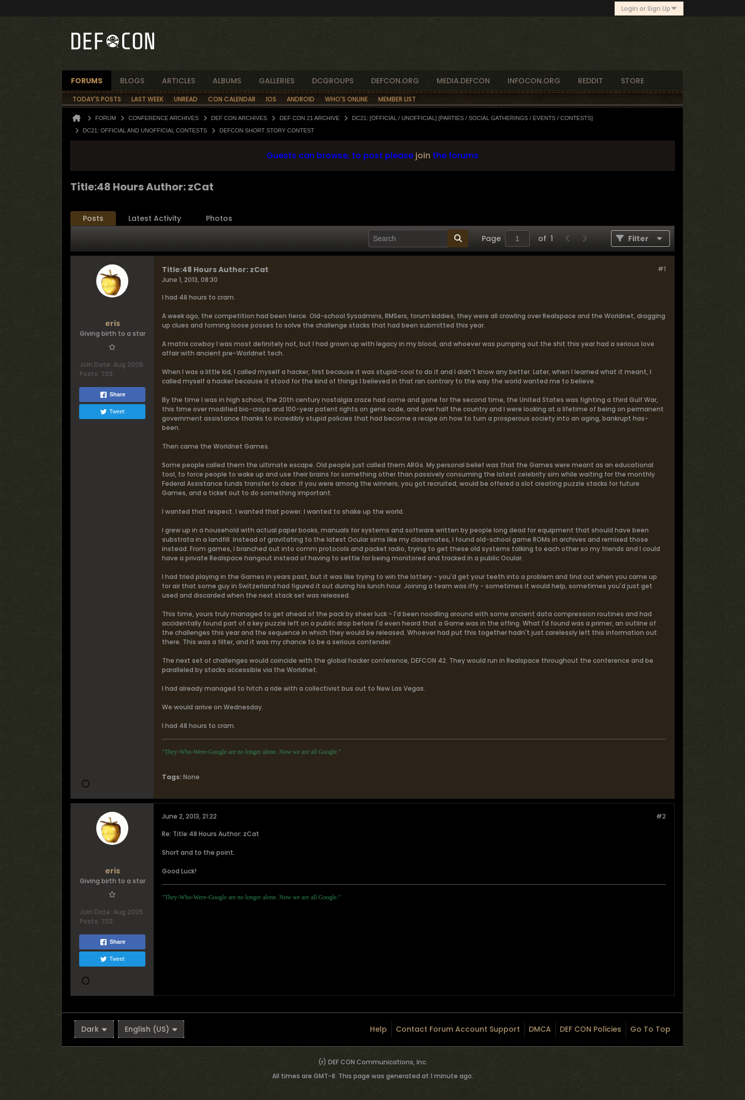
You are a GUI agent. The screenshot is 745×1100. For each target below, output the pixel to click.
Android (301, 99)
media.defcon (463, 81)
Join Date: (96, 364)
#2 (661, 816)
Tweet (112, 411)
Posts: (89, 373)
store (632, 81)
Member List (397, 99)
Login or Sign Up (649, 8)
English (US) (151, 1029)
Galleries (276, 81)
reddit (590, 81)
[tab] (93, 218)
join (422, 155)
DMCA (540, 1029)
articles (178, 81)
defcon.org (395, 81)
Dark (94, 1029)
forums (86, 81)
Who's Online (346, 99)
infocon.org (534, 81)
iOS (271, 99)
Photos (219, 218)
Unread (186, 99)
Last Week (147, 99)
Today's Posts (96, 99)
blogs (132, 81)
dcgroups (332, 81)
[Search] (418, 238)
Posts (93, 218)
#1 (662, 268)
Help (378, 1029)
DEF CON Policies (590, 1029)
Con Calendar (232, 99)
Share (112, 395)
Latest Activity (154, 218)
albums (227, 81)
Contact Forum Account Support (458, 1029)
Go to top (650, 1029)
